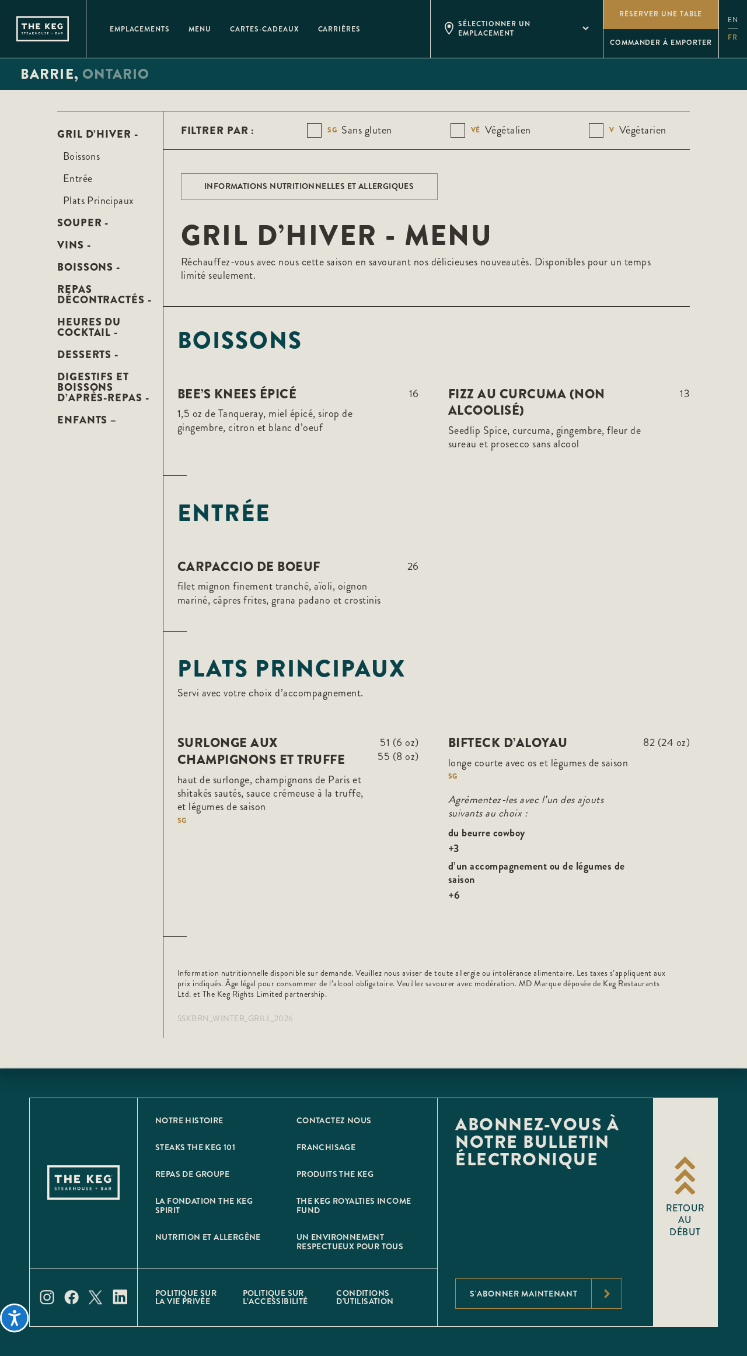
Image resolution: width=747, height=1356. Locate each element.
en (733, 20)
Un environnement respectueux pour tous (349, 1241)
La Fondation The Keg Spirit (204, 1205)
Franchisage (325, 1147)
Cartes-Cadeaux (264, 29)
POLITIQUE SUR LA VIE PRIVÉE (186, 1297)
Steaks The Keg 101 (195, 1147)
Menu (200, 29)
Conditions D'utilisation (364, 1297)
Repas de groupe (192, 1174)
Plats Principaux (98, 200)
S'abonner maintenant (546, 1293)
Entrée (77, 178)
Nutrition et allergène (208, 1237)
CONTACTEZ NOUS (334, 1120)
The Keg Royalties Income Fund (353, 1205)
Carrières (339, 29)
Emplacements (140, 29)
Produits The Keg (335, 1174)
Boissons (81, 156)
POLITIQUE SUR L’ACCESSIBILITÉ (275, 1297)
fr (733, 37)
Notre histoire (189, 1120)
